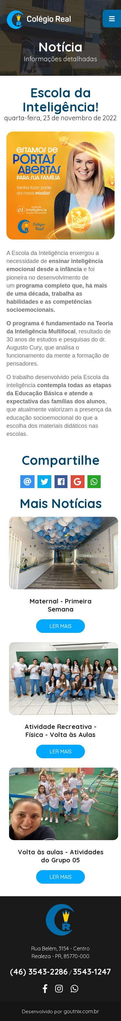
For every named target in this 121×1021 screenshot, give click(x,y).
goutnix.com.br (81, 1011)
